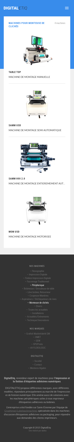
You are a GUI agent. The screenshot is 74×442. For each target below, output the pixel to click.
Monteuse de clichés (39, 302)
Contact (38, 364)
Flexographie (38, 271)
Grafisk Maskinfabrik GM (38, 333)
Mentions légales (38, 368)
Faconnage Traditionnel (38, 281)
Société (38, 361)
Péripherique (38, 285)
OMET (38, 337)
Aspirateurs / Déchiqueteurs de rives (39, 299)
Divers (39, 306)
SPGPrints (38, 344)
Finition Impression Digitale (38, 278)
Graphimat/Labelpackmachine (20, 410)
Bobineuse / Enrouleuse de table (39, 288)
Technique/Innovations (38, 320)
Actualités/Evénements (38, 316)
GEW (38, 340)
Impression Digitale (38, 274)
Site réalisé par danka (37, 430)
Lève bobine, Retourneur (39, 292)
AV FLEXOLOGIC (38, 347)
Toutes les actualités (38, 309)
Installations (38, 313)
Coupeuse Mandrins (39, 295)
